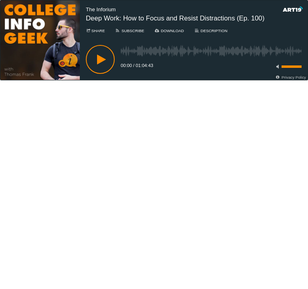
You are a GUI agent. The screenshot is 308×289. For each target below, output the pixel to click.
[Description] (210, 30)
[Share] (95, 30)
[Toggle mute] (276, 66)
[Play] (100, 59)
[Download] (169, 30)
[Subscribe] (129, 30)
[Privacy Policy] (291, 77)
